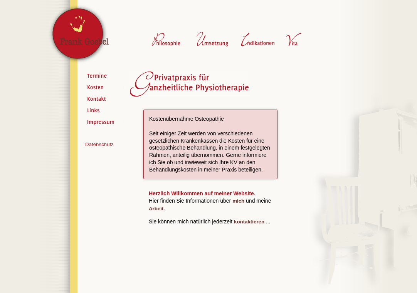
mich (238, 201)
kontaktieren (249, 222)
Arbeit (156, 208)
